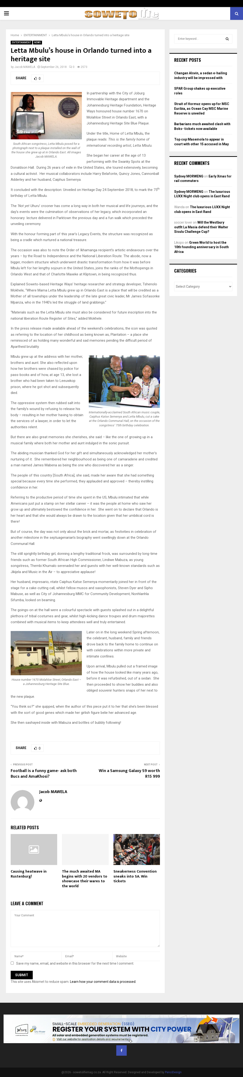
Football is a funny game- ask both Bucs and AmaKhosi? (44, 773)
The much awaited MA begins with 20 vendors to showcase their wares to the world (84, 878)
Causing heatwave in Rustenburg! (29, 874)
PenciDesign (173, 1072)
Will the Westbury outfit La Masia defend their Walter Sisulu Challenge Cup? (201, 227)
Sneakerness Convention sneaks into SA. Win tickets (135, 876)
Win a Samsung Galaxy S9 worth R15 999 (129, 773)
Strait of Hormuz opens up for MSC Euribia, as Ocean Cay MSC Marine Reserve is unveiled (201, 108)
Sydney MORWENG (188, 176)
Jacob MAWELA (24, 67)
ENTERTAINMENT (21, 42)
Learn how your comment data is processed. (103, 982)
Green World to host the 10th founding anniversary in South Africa (201, 247)
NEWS (37, 42)
